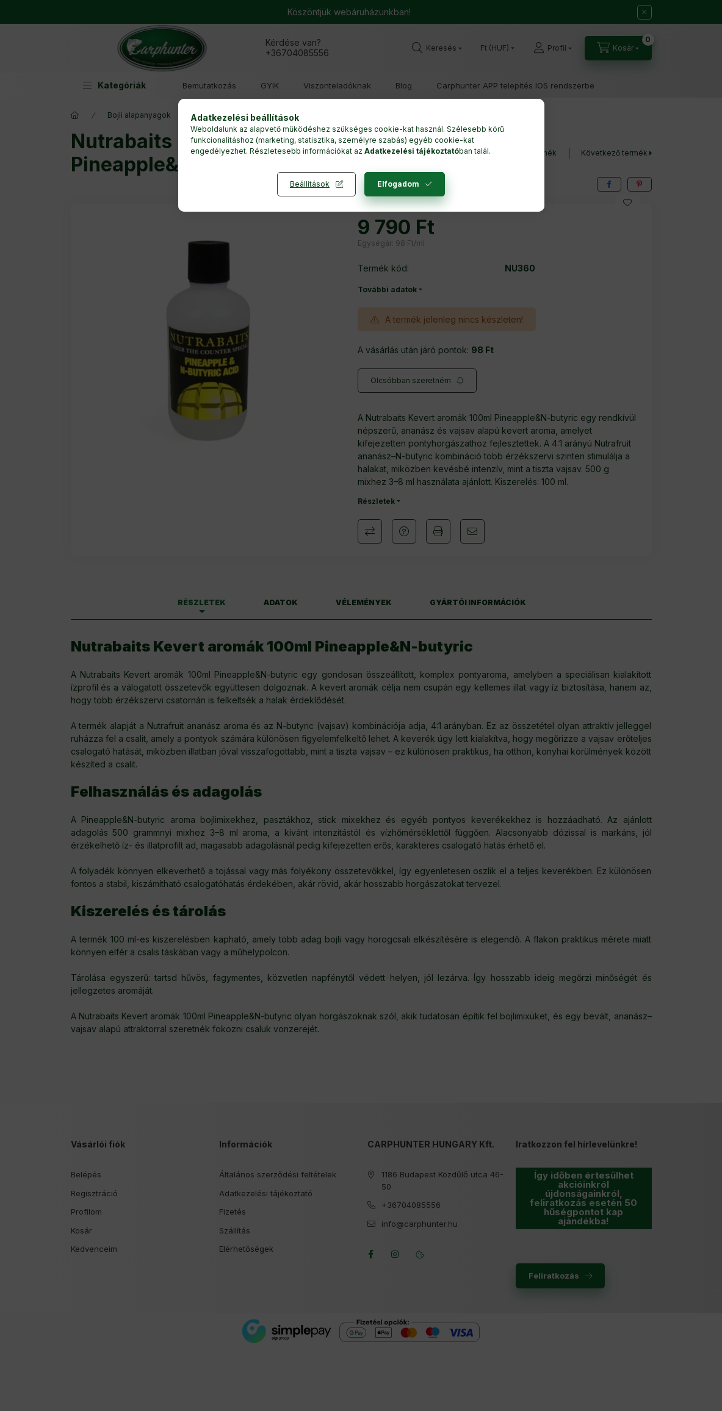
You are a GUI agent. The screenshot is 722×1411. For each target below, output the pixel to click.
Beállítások (310, 183)
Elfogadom (398, 183)
